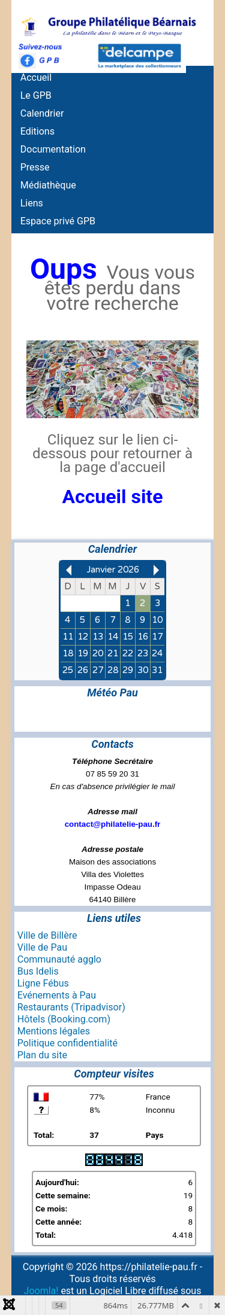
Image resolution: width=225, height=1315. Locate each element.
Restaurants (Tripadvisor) (71, 1007)
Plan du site (42, 1055)
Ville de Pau (42, 947)
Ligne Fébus (43, 983)
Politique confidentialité (67, 1043)
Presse (35, 167)
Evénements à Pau (56, 995)
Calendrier (42, 113)
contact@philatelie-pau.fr (113, 824)
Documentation (53, 149)
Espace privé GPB (57, 221)
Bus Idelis (38, 971)
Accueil (36, 77)
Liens (31, 203)
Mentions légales (53, 1031)
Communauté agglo (59, 959)
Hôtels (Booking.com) (63, 1019)
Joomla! (41, 1290)
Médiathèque (48, 185)
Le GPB (36, 95)
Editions (37, 131)
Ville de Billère (47, 935)
